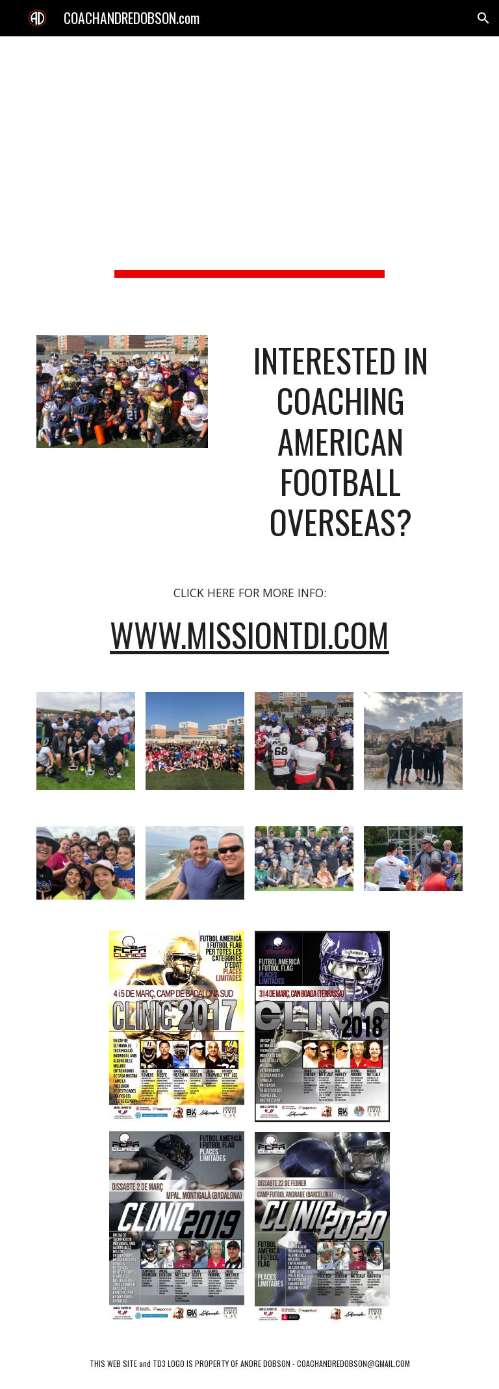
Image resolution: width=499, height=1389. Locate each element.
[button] (483, 18)
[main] (249, 178)
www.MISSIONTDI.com (249, 634)
